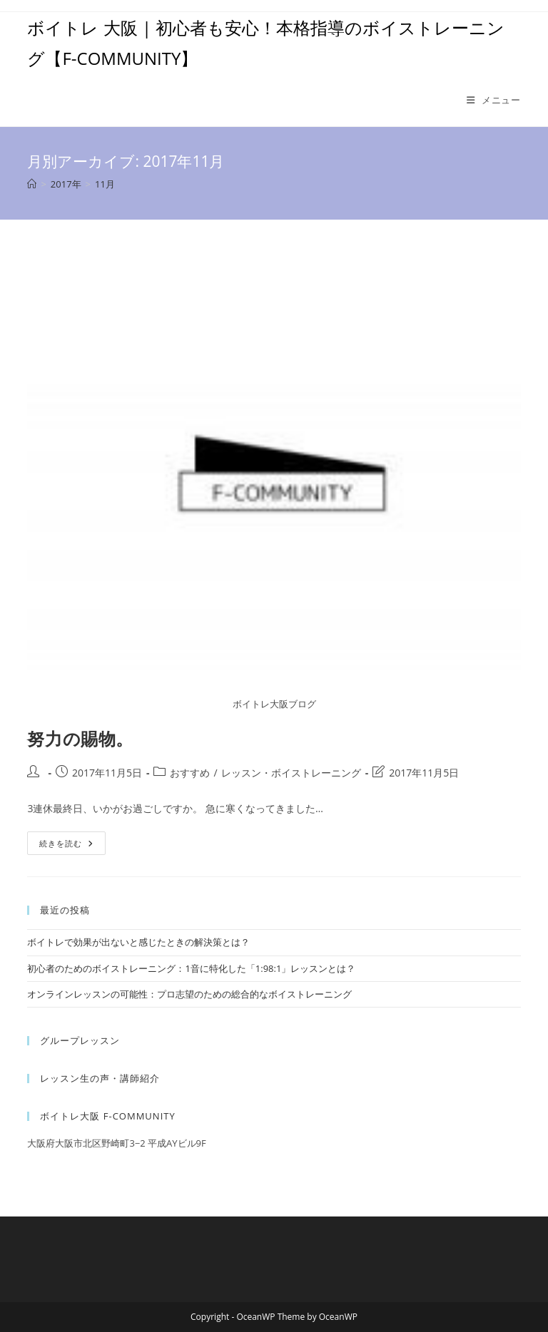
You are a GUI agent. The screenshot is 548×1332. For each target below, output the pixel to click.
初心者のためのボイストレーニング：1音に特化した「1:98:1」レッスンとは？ (191, 968)
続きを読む (71, 845)
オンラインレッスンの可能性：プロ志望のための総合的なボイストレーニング (189, 994)
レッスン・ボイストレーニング (291, 772)
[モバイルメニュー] (494, 99)
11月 (105, 184)
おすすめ (190, 772)
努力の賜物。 (80, 738)
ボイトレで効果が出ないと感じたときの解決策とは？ (138, 942)
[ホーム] (31, 184)
